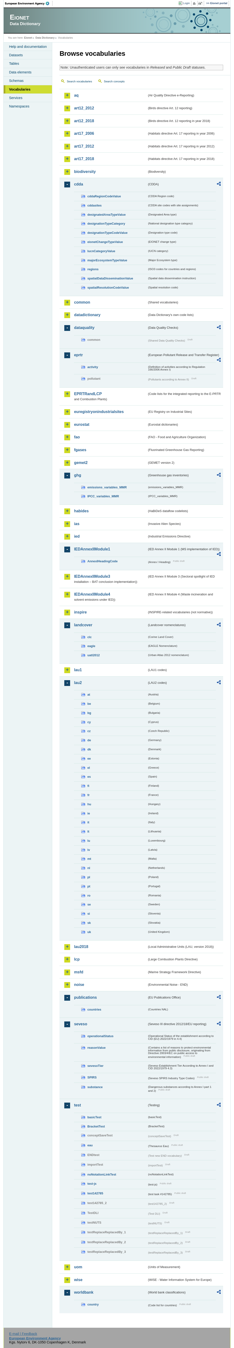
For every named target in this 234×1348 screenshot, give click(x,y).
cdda (78, 184)
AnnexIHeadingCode (102, 561)
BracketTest (96, 1126)
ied (77, 536)
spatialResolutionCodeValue (108, 287)
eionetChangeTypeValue (105, 242)
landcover (83, 625)
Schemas (16, 81)
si (88, 913)
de (89, 740)
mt (89, 859)
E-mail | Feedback (23, 1334)
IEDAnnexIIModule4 (92, 594)
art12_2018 (84, 121)
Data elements (20, 72)
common (82, 302)
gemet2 (81, 463)
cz (89, 731)
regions (92, 269)
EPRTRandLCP (88, 394)
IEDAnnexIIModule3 (92, 576)
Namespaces (19, 106)
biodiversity (85, 172)
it (88, 822)
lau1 (78, 670)
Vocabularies (19, 89)
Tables (14, 63)
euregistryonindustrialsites (99, 412)
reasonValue (96, 1047)
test (77, 1105)
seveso (80, 1024)
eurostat (81, 424)
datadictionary (87, 315)
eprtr (78, 355)
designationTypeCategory (106, 223)
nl (88, 868)
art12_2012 (84, 108)
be (89, 704)
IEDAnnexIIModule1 (92, 549)
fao (77, 437)
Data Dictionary (45, 37)
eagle (91, 646)
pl (88, 877)
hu (89, 804)
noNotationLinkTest (101, 1174)
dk (89, 749)
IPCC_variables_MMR (103, 496)
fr (88, 795)
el (88, 768)
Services (15, 98)
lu (88, 840)
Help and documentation (28, 47)
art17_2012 (84, 146)
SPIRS (91, 1077)
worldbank (83, 1292)
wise (78, 1280)
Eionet (28, 37)
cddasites (94, 205)
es (89, 776)
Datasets (16, 55)
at (88, 694)
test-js (91, 1183)
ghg (77, 475)
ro (88, 895)
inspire (80, 612)
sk (89, 923)
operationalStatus (100, 1036)
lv (88, 850)
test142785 (95, 1193)
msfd (78, 972)
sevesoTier (95, 1066)
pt (88, 886)
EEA (28, 3)
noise (79, 985)
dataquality (84, 328)
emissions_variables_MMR (107, 487)
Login (186, 3)
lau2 (78, 683)
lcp (77, 959)
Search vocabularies (79, 81)
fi (88, 786)
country (93, 1304)
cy (89, 722)
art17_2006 (84, 133)
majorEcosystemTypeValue (107, 260)
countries (94, 1009)
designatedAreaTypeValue (106, 214)
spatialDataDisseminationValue (110, 278)
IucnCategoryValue (101, 251)
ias (76, 524)
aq (76, 95)
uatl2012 (93, 655)
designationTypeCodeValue (107, 233)
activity (92, 367)
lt (88, 831)
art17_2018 (84, 159)
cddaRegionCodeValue (104, 196)
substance (94, 1087)
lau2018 (81, 947)
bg (89, 713)
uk (89, 932)
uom (78, 1267)
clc (89, 637)
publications (85, 997)
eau (90, 1145)
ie (88, 813)
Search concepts (114, 81)
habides (81, 511)
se (89, 904)
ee (89, 758)
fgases (80, 450)
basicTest (94, 1117)
